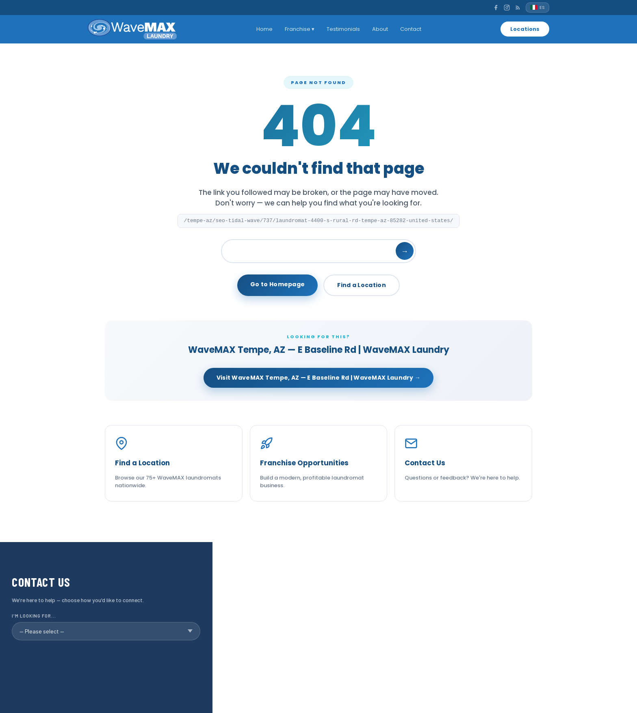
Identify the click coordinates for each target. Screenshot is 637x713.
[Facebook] (496, 7)
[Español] (537, 7)
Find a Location (361, 285)
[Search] (318, 251)
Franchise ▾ (299, 29)
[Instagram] (507, 7)
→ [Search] (404, 251)
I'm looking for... (34, 615)
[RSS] (518, 7)
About (380, 29)
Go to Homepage (277, 284)
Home (264, 29)
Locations (525, 29)
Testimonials (343, 29)
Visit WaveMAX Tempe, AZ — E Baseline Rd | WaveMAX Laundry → (319, 378)
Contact (410, 29)
